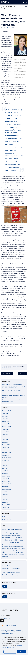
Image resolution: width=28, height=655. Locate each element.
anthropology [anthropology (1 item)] (4, 532)
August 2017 (5, 492)
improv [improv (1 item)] (23, 537)
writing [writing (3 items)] (7, 556)
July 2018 (4, 463)
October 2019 (5, 429)
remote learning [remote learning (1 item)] (5, 550)
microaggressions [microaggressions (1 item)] (12, 544)
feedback (4, 367)
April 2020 (5, 418)
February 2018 (6, 476)
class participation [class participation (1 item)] (5, 533)
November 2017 (6, 484)
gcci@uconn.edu (7, 618)
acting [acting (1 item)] (3, 529)
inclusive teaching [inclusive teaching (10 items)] (10, 540)
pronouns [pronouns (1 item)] (15, 548)
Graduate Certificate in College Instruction (8, 7)
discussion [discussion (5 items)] (6, 537)
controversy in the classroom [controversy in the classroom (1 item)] (16, 535)
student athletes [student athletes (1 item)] (20, 550)
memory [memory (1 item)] (7, 544)
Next (22, 373)
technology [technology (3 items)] (5, 554)
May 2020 (5, 416)
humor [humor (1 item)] (15, 537)
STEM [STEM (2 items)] (9, 550)
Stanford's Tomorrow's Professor (11, 572)
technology (11, 367)
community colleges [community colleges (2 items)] (13, 533)
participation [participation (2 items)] (10, 548)
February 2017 (6, 505)
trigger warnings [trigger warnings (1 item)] (12, 554)
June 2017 (5, 494)
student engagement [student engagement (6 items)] (10, 552)
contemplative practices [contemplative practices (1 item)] (6, 535)
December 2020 (6, 411)
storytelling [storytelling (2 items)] (14, 550)
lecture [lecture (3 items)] (8, 543)
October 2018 (5, 455)
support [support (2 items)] (21, 552)
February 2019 (6, 445)
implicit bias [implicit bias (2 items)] (19, 537)
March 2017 (5, 502)
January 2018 (5, 478)
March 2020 (5, 421)
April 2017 (5, 499)
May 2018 (4, 468)
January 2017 (5, 507)
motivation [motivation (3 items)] (5, 546)
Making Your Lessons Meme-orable (11, 390)
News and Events (6, 519)
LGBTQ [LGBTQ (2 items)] (12, 543)
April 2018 (5, 471)
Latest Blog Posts (10, 625)
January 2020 (6, 424)
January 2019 (5, 447)
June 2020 (5, 413)
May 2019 (4, 437)
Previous (7, 373)
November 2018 (6, 452)
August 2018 (5, 460)
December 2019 (6, 426)
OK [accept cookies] (21, 651)
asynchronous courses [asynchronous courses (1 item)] (18, 532)
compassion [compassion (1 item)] (21, 533)
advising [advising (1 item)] (20, 529)
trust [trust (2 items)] (16, 554)
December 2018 (6, 450)
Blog (16, 366)
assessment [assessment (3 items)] (10, 532)
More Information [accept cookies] (10, 652)
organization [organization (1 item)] (4, 548)
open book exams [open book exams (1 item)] (19, 546)
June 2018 (5, 465)
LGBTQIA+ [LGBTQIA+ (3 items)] (17, 543)
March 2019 (5, 442)
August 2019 (5, 432)
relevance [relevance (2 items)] (23, 548)
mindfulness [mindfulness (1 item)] (17, 544)
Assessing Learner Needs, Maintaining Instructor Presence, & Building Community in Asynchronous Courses (13, 386)
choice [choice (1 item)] (24, 532)
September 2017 (6, 489)
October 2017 (5, 486)
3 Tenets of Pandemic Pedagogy (10, 393)
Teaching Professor (7, 566)
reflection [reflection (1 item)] (18, 548)
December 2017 (6, 481)
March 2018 (5, 473)
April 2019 (5, 439)
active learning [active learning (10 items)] (12, 529)
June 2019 (5, 434)
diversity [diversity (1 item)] (12, 537)
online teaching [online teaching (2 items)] (12, 546)
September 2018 (6, 458)
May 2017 (4, 497)
